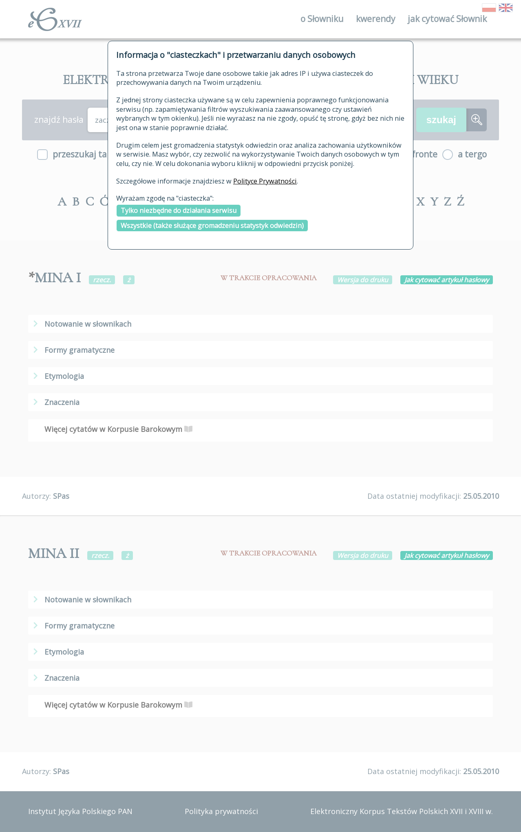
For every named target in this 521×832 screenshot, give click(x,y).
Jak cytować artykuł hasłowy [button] (446, 279)
